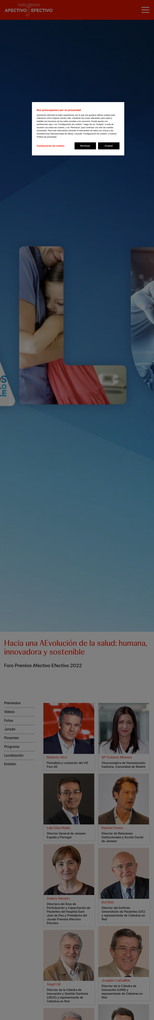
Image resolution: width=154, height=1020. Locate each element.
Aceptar (109, 146)
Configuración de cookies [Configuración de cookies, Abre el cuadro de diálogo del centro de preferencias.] (51, 145)
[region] (78, 129)
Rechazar (85, 146)
